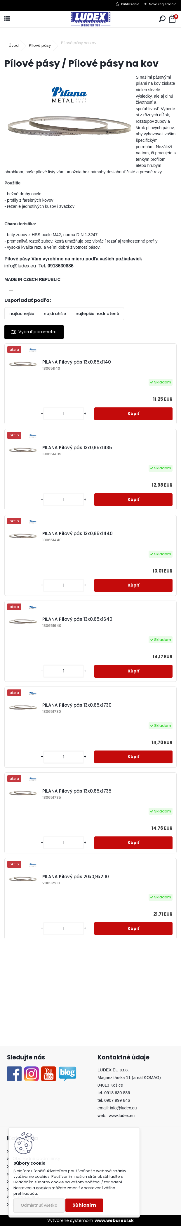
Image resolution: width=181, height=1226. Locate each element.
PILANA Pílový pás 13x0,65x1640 (77, 619)
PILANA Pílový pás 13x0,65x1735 (77, 791)
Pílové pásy (40, 45)
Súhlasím (84, 1205)
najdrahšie (55, 314)
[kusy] (63, 413)
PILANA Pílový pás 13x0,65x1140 (76, 362)
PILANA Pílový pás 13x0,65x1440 (77, 533)
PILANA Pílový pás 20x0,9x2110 (75, 877)
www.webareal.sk (114, 1220)
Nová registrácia (163, 4)
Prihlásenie (130, 4)
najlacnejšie (21, 314)
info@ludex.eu (20, 265)
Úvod (14, 45)
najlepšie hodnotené (97, 314)
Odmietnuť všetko (39, 1205)
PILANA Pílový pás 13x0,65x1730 (77, 705)
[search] (162, 19)
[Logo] (91, 19)
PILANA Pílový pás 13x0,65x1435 (77, 448)
